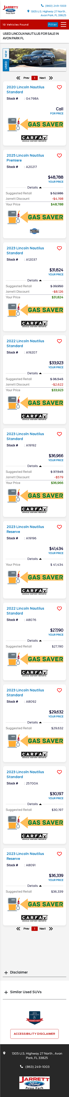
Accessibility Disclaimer (34, 1033)
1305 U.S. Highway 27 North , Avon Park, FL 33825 (46, 13)
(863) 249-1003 (53, 5)
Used (5, 65)
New (5, 53)
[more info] (34, 81)
